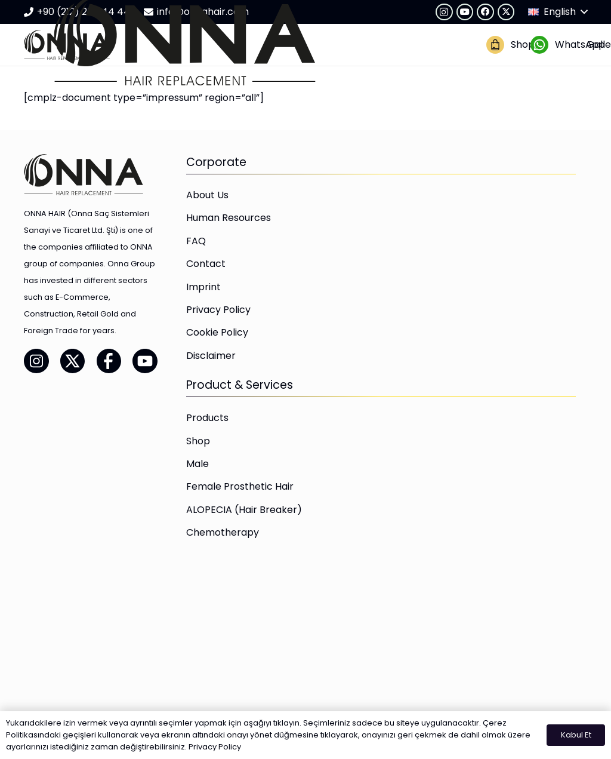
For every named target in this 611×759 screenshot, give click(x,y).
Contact (206, 264)
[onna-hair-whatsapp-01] (539, 45)
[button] (558, 11)
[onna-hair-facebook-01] (109, 360)
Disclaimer (211, 355)
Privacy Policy (218, 309)
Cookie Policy (217, 332)
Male (197, 464)
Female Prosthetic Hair (240, 486)
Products (207, 418)
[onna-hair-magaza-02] (495, 45)
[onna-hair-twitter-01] (72, 360)
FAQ (196, 241)
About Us (207, 195)
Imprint (203, 287)
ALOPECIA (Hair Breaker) (244, 510)
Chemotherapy (222, 532)
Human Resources (228, 218)
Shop (198, 441)
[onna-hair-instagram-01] (36, 360)
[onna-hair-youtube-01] (145, 360)
